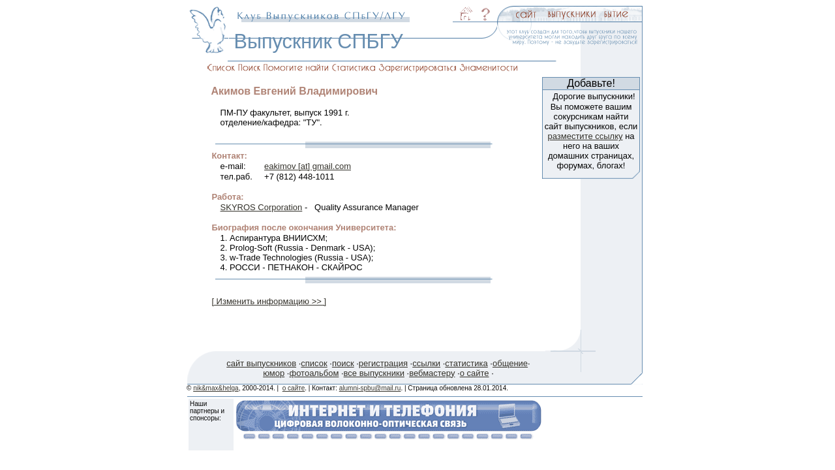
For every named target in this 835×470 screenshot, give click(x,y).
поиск (343, 363)
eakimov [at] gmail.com (307, 166)
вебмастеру (432, 373)
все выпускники (374, 373)
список (314, 363)
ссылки (426, 363)
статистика (466, 363)
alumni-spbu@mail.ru (370, 388)
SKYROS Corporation (261, 207)
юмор (273, 373)
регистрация (383, 363)
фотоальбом (314, 373)
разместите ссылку (584, 136)
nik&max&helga (215, 388)
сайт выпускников (261, 363)
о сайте (474, 373)
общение (510, 363)
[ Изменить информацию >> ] (268, 301)
